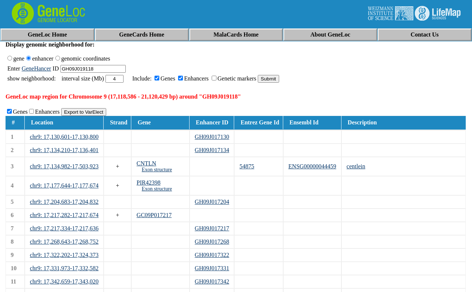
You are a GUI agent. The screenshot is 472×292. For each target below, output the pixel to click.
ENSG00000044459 (312, 166)
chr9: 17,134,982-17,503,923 (64, 166)
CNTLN (146, 163)
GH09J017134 (212, 150)
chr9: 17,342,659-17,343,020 (64, 281)
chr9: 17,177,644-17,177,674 (64, 185)
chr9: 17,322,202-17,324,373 (64, 255)
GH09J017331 (212, 268)
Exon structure (157, 169)
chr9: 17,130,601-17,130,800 (64, 137)
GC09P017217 (153, 215)
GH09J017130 (212, 137)
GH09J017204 (212, 202)
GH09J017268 (212, 241)
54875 (246, 166)
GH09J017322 (212, 255)
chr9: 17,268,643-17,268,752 (64, 241)
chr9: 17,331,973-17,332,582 (64, 268)
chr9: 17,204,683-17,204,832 (64, 202)
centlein (356, 166)
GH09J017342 (212, 281)
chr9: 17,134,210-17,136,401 (64, 150)
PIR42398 (148, 182)
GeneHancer (36, 68)
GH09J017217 (212, 228)
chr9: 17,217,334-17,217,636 (64, 228)
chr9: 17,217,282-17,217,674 (64, 215)
